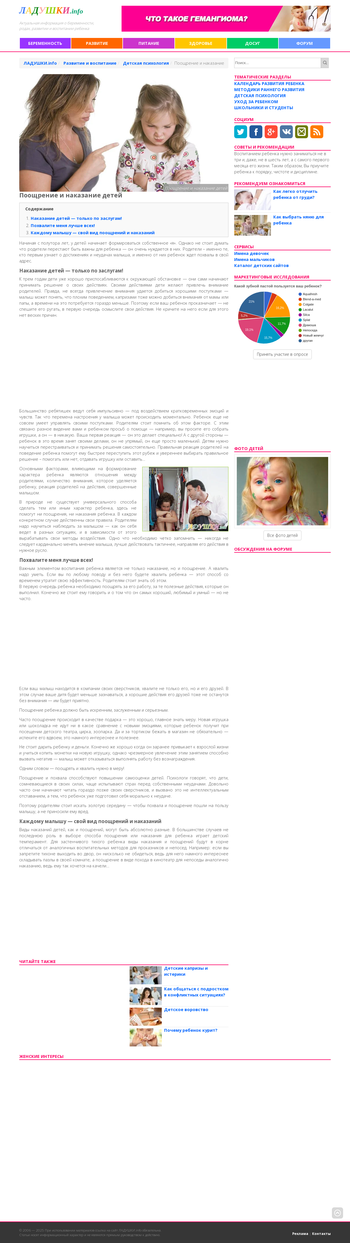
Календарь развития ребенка (269, 83)
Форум (304, 43)
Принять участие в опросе (282, 354)
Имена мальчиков (254, 259)
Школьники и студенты (263, 107)
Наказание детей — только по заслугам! (76, 218)
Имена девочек (251, 253)
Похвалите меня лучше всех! (63, 225)
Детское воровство (186, 1009)
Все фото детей (282, 535)
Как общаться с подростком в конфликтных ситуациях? (196, 992)
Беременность (45, 43)
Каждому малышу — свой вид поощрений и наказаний (93, 232)
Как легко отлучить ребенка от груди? (295, 194)
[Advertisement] (123, 362)
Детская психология (260, 95)
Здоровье (200, 43)
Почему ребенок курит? (191, 1030)
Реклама (300, 1233)
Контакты (321, 1233)
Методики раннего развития (269, 89)
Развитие (97, 43)
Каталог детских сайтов (261, 265)
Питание (149, 43)
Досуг (252, 43)
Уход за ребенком (256, 101)
